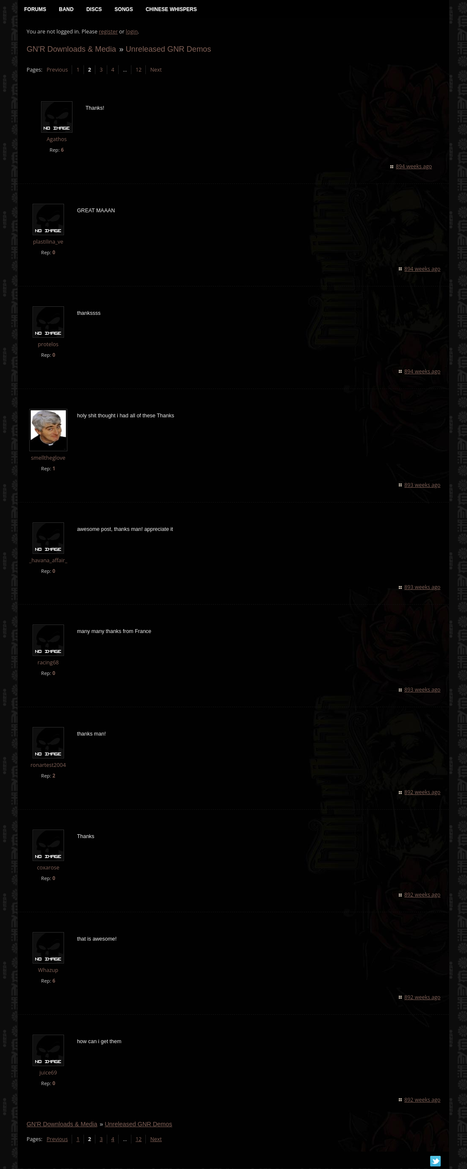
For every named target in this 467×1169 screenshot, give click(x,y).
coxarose (48, 868)
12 (138, 70)
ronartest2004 (47, 765)
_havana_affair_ (48, 560)
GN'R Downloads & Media (71, 49)
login (131, 32)
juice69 (48, 1073)
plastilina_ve (48, 242)
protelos (48, 344)
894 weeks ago (414, 166)
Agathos (56, 140)
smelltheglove (48, 458)
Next (155, 70)
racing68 (47, 663)
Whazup (48, 970)
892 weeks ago (423, 793)
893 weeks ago (423, 485)
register (108, 32)
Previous (56, 70)
